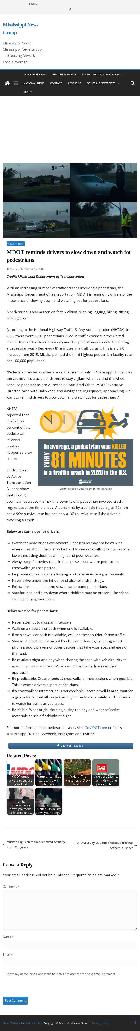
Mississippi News (34, 74)
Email (8, 954)
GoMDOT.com (96, 727)
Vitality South (33, 1023)
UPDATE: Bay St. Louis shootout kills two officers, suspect (107, 845)
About (27, 92)
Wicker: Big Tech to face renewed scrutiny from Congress (34, 844)
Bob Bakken (40, 269)
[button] (122, 74)
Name (8, 937)
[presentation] (28, 988)
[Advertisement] (70, 124)
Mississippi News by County (101, 74)
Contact (56, 83)
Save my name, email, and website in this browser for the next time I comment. (62, 974)
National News (33, 83)
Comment (11, 887)
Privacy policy (100, 1023)
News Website (11, 1023)
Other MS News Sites (101, 83)
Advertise (74, 83)
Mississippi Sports (64, 74)
